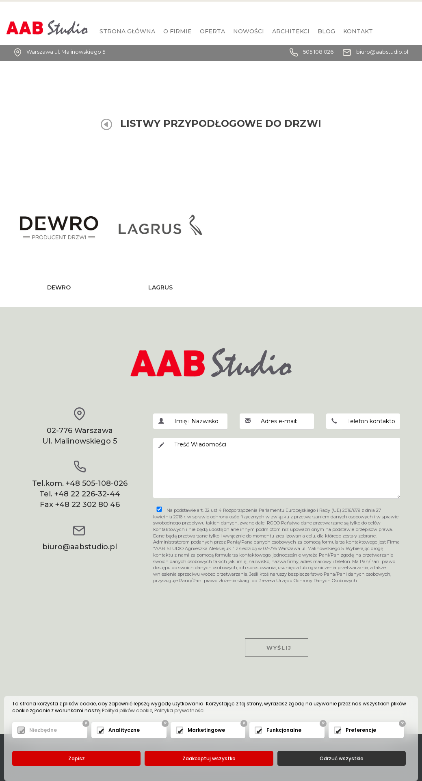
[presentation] (276, 604)
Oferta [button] (212, 31)
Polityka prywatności (179, 710)
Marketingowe (206, 730)
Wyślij (277, 647)
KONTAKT (358, 31)
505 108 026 (318, 51)
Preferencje (361, 730)
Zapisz (76, 758)
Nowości (248, 31)
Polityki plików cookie (127, 710)
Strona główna (127, 31)
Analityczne (124, 730)
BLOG (326, 31)
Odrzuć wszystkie (342, 758)
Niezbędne (43, 730)
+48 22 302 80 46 (87, 504)
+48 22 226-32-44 (87, 493)
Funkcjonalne (283, 730)
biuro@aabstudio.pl (382, 51)
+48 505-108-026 (97, 483)
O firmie (177, 31)
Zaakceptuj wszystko (209, 758)
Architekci (290, 31)
